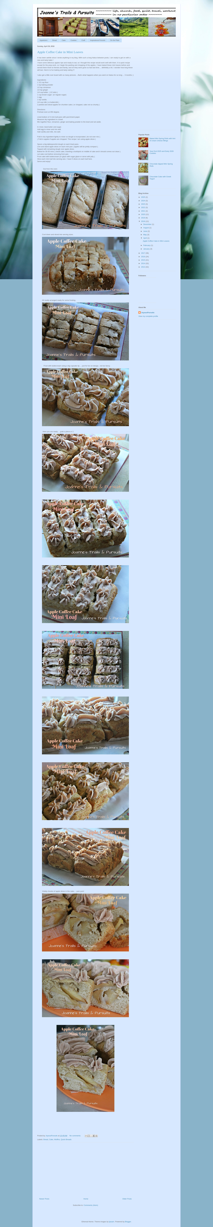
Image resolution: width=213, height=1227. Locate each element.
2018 (143, 221)
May (145, 235)
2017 (143, 253)
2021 (143, 211)
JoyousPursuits (147, 313)
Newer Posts (44, 1199)
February (147, 245)
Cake (64, 40)
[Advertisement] (85, 1169)
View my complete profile (148, 316)
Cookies (73, 40)
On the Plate (114, 40)
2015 (143, 260)
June (145, 231)
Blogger (128, 1222)
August (146, 228)
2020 (143, 214)
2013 (143, 267)
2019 (143, 218)
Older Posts (127, 1199)
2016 (143, 257)
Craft (83, 40)
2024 (143, 201)
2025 (143, 197)
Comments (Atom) (91, 1205)
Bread (54, 40)
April (145, 238)
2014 (143, 263)
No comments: (75, 1136)
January (146, 249)
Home (86, 1199)
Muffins (57, 1139)
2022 (143, 207)
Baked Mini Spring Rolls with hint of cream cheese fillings (162, 139)
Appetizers (43, 40)
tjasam (111, 1222)
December (147, 224)
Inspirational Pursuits (97, 40)
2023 (143, 204)
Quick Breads (66, 1139)
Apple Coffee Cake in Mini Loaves (60, 52)
